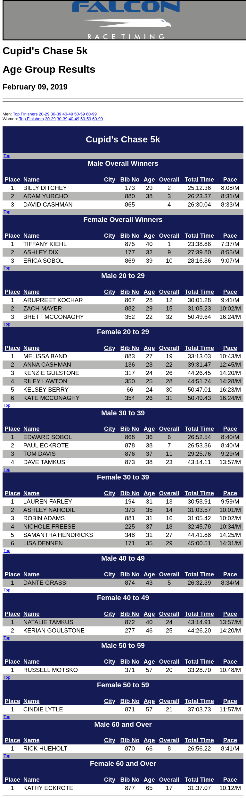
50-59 (79, 114)
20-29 (44, 114)
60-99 (91, 114)
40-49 (67, 114)
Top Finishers (25, 114)
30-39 (56, 114)
